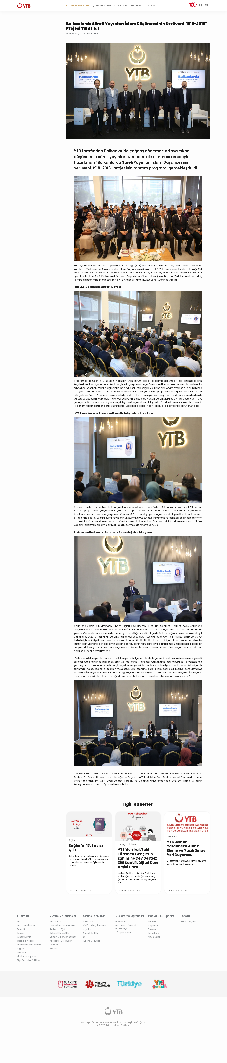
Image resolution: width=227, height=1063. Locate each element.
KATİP (85, 936)
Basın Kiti (21, 929)
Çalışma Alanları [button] (104, 5)
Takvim (152, 929)
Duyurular (122, 5)
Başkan (20, 933)
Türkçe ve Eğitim (58, 929)
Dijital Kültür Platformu (76, 5)
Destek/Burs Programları (62, 925)
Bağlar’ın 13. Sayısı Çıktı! (86, 847)
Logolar (21, 948)
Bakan (20, 921)
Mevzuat (21, 952)
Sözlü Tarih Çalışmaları (94, 925)
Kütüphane (154, 933)
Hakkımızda (55, 921)
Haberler (152, 921)
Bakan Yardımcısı (26, 925)
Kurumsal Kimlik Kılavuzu (29, 944)
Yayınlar (54, 944)
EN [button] (206, 5)
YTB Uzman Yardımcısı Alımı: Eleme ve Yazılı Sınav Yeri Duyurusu (186, 848)
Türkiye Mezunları (91, 940)
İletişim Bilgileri (188, 921)
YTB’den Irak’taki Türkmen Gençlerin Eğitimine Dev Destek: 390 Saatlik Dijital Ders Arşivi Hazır (138, 858)
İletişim (151, 5)
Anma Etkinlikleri (91, 933)
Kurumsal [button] (137, 5)
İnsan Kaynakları (25, 940)
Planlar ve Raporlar (26, 956)
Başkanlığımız (24, 936)
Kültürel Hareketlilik (59, 933)
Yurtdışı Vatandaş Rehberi (63, 936)
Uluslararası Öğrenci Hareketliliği (125, 927)
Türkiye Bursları (123, 932)
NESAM (53, 948)
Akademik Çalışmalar (61, 940)
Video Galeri (154, 936)
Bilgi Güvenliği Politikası (28, 960)
